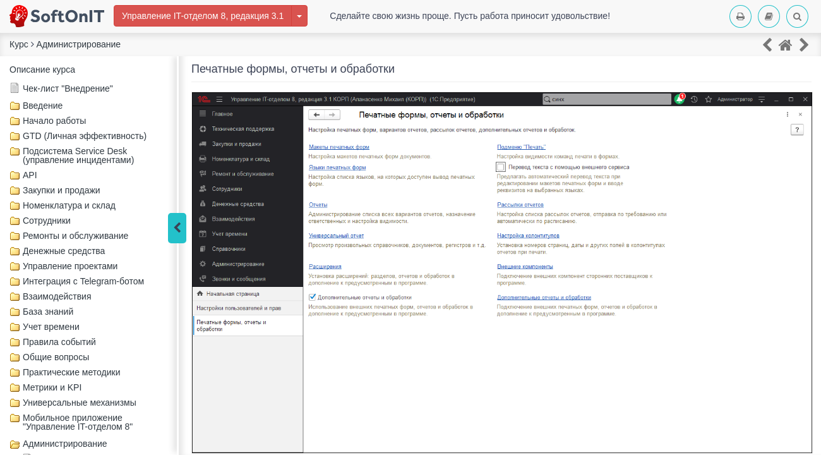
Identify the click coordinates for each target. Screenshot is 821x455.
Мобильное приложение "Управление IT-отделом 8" (78, 422)
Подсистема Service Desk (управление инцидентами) (78, 155)
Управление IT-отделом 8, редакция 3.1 (203, 16)
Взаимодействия (57, 296)
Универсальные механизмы (79, 402)
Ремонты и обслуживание (75, 236)
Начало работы (54, 121)
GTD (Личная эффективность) (85, 136)
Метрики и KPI (52, 387)
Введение (43, 105)
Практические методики (71, 372)
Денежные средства (64, 251)
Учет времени (51, 327)
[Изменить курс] (299, 16)
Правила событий (59, 342)
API (30, 175)
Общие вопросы (56, 357)
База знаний (48, 311)
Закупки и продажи (61, 190)
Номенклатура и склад (69, 205)
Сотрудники (47, 220)
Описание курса (42, 69)
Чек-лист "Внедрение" (68, 88)
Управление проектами (70, 266)
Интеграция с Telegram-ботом (83, 281)
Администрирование (65, 444)
